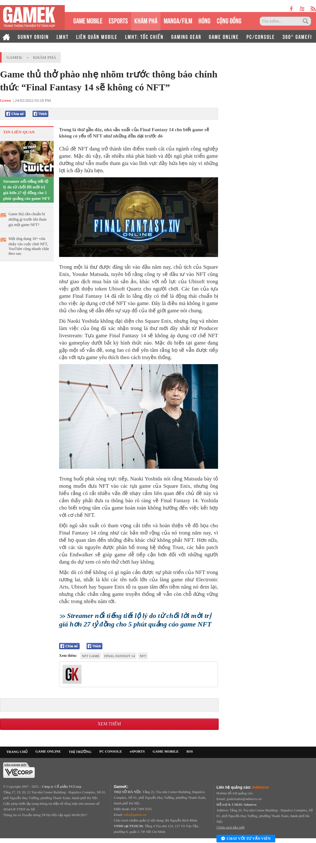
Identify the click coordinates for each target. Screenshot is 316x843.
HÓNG (204, 20)
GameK (14, 57)
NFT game (91, 656)
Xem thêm (109, 724)
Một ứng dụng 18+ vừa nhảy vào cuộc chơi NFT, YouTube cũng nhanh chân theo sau (29, 246)
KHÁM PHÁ (145, 20)
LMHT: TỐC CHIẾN (144, 36)
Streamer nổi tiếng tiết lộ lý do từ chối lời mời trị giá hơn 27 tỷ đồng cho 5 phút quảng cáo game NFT (26, 190)
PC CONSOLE (111, 751)
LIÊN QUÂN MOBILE (97, 36)
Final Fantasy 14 (119, 656)
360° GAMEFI (297, 36)
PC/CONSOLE (260, 36)
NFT (143, 656)
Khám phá (44, 57)
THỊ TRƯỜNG (80, 752)
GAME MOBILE (87, 20)
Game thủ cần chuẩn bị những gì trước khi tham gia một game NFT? (27, 219)
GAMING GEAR (186, 36)
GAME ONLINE (224, 36)
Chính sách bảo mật (230, 827)
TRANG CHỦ (16, 752)
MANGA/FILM (178, 20)
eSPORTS (118, 20)
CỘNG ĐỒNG (229, 20)
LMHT (63, 36)
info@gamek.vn (135, 814)
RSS (189, 751)
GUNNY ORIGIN (33, 36)
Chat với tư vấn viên (245, 838)
